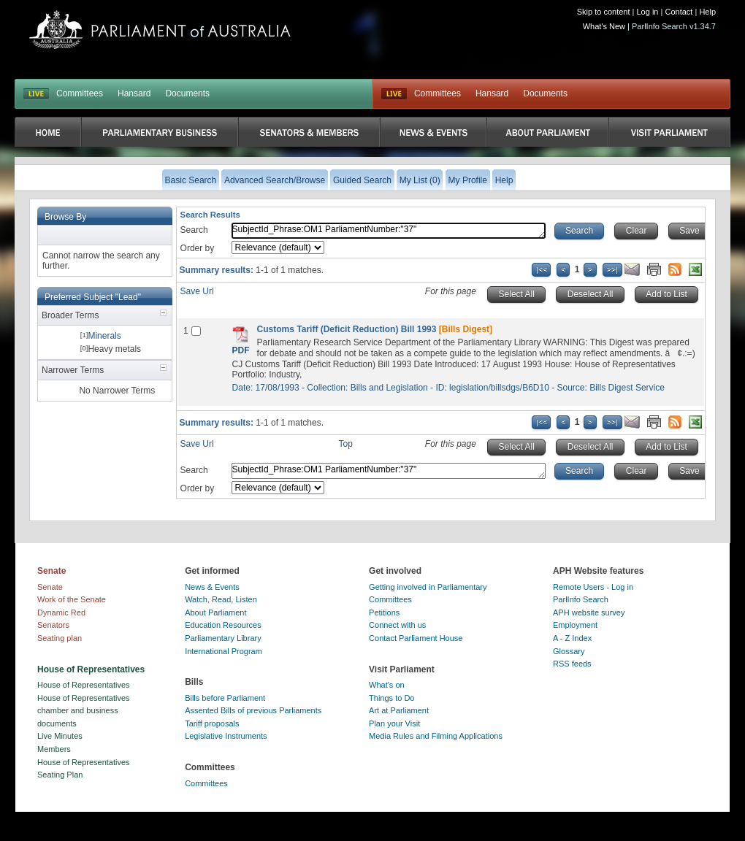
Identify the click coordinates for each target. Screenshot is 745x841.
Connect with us (397, 625)
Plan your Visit (394, 723)
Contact (678, 11)
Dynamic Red (61, 612)
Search (194, 230)
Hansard (134, 93)
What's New (604, 26)
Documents (187, 93)
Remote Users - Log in (593, 587)
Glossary (568, 651)
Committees (79, 93)
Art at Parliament (399, 710)
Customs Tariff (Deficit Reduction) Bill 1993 (347, 329)
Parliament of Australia (160, 29)
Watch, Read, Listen (221, 599)
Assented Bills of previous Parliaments (253, 710)
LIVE (36, 94)
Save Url (197, 291)
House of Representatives (83, 684)
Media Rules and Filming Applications (436, 735)
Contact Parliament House (415, 638)
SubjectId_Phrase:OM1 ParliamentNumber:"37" (389, 231)
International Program (223, 651)
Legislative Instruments (226, 735)
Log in (648, 11)
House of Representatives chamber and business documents (83, 711)
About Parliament (215, 612)
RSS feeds (572, 663)
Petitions (384, 612)
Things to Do (391, 698)
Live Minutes (60, 735)
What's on (387, 684)
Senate (50, 587)
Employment (575, 625)
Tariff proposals (212, 723)
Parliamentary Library (223, 638)
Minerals (104, 336)
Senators (53, 625)
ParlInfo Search (580, 599)
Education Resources (223, 625)
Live (394, 94)
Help (707, 11)
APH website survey (588, 612)
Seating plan (59, 638)
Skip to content (603, 11)
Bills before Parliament (225, 698)
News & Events (212, 587)
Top (346, 444)
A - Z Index (572, 638)
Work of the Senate (71, 599)
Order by (197, 248)
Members (54, 749)
